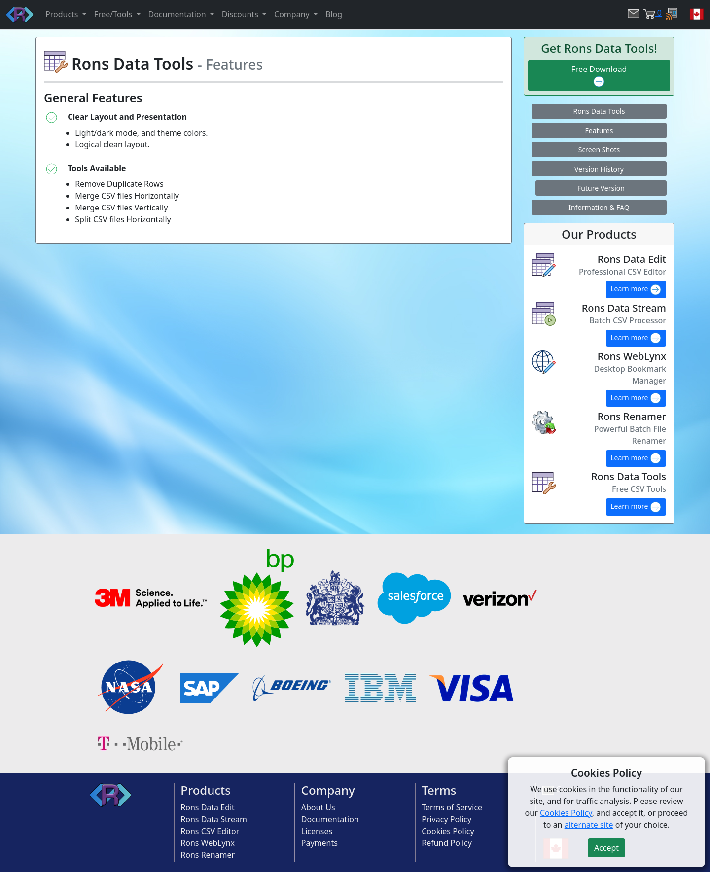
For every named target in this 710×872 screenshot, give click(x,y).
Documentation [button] (178, 14)
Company (328, 790)
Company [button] (293, 14)
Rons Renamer (207, 854)
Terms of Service (452, 807)
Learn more (636, 290)
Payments (319, 842)
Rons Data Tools (599, 111)
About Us (318, 807)
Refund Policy (447, 842)
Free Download (599, 76)
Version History (599, 169)
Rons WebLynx (207, 842)
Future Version (601, 188)
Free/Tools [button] (114, 14)
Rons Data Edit (207, 807)
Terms (439, 790)
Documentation (330, 819)
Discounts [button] (241, 14)
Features (599, 130)
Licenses (316, 831)
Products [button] (62, 14)
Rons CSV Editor (209, 831)
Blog (333, 14)
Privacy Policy (446, 819)
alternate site (589, 824)
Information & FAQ (598, 207)
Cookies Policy (448, 831)
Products (205, 790)
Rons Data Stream (213, 819)
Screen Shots (599, 149)
